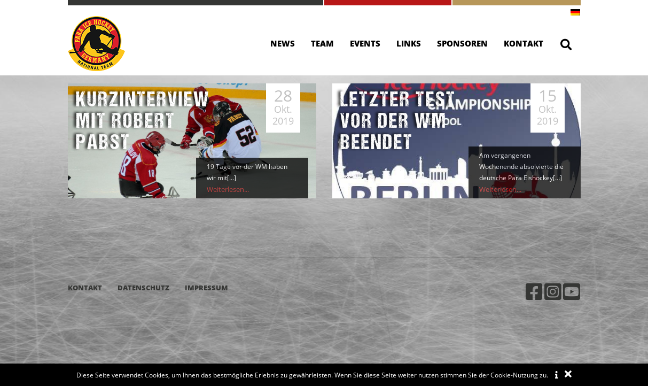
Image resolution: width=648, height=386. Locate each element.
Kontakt (523, 43)
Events (365, 43)
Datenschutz (143, 287)
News (282, 43)
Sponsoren (462, 43)
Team (322, 43)
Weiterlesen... (227, 189)
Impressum (206, 287)
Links (408, 43)
